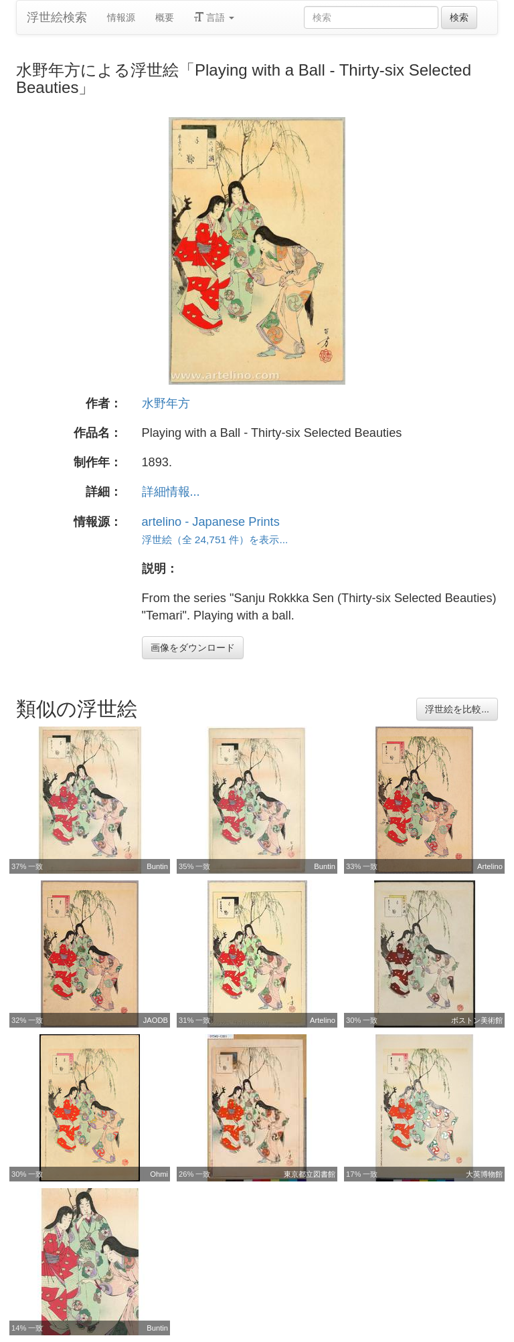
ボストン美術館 (477, 1020)
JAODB (155, 1020)
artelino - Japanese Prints (211, 522)
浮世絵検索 (57, 17)
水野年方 (166, 403)
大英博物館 (484, 1174)
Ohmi (159, 1174)
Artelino (490, 866)
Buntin (157, 866)
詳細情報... (171, 491)
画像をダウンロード (193, 647)
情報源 (121, 17)
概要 (164, 17)
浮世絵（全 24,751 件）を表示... (215, 539)
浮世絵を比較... (457, 709)
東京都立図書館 (309, 1174)
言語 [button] (214, 17)
